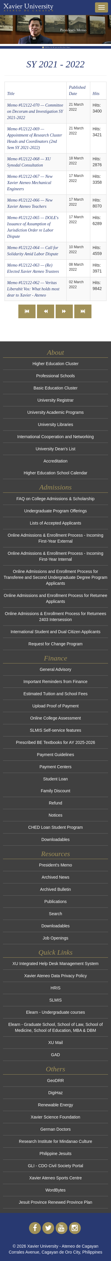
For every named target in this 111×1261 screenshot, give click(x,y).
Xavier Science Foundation (55, 1117)
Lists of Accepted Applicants (55, 523)
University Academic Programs (55, 412)
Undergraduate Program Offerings (55, 510)
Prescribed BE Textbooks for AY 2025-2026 (55, 742)
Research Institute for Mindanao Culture (55, 1141)
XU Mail (55, 1042)
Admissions (55, 487)
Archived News (55, 877)
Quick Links (55, 952)
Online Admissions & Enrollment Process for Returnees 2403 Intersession (55, 616)
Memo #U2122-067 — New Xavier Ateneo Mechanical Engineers (30, 182)
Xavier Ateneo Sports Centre (55, 1178)
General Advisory (55, 669)
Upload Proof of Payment (55, 706)
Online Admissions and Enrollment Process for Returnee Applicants (55, 598)
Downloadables (55, 839)
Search (55, 913)
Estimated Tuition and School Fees (55, 693)
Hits (96, 93)
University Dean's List (55, 448)
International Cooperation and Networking (55, 436)
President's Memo (55, 865)
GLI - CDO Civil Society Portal (55, 1165)
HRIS (55, 988)
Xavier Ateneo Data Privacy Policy (55, 975)
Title (11, 93)
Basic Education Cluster (55, 388)
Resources (55, 854)
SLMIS (55, 1000)
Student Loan (55, 779)
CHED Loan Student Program (55, 827)
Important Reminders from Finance (55, 681)
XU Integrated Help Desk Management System (55, 963)
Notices (55, 815)
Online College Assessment (55, 718)
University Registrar (55, 400)
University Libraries (55, 424)
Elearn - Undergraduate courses (55, 1012)
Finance (55, 658)
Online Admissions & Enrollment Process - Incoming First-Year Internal (55, 556)
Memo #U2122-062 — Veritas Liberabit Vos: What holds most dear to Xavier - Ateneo (33, 289)
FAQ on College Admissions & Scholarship (56, 498)
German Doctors (55, 1129)
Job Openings (55, 938)
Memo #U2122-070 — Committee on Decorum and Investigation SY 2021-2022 (35, 111)
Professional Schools (55, 375)
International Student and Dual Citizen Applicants (56, 631)
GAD (55, 1054)
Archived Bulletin (55, 889)
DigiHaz (55, 1092)
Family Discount (55, 790)
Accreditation (55, 461)
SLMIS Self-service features (55, 730)
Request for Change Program (55, 643)
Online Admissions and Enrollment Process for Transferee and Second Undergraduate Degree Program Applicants (55, 577)
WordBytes (55, 1190)
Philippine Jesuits (55, 1153)
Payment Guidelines (55, 754)
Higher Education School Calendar (55, 473)
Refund (55, 803)
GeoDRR (55, 1080)
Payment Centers (55, 766)
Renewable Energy (55, 1104)
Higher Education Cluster (56, 363)
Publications (55, 901)
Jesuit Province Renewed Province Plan (55, 1202)
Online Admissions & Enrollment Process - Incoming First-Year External (55, 538)
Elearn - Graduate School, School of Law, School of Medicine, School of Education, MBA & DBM (55, 1027)
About (55, 352)
